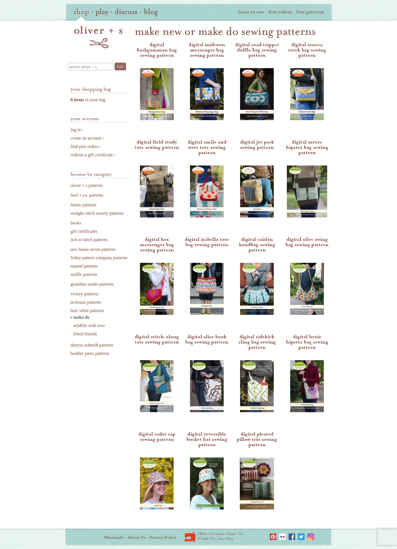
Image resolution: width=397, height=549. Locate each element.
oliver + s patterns (87, 185)
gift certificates (84, 231)
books (76, 223)
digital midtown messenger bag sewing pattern (207, 49)
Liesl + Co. (190, 536)
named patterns (84, 266)
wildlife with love (89, 325)
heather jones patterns (90, 353)
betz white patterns (87, 310)
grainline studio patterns (92, 284)
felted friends (85, 334)
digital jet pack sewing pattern (257, 144)
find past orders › (86, 146)
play (101, 11)
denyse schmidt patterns (92, 345)
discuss (126, 11)
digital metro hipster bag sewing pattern (307, 147)
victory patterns (84, 293)
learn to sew (251, 12)
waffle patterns (84, 274)
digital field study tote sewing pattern (157, 144)
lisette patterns (84, 204)
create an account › (87, 138)
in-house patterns (86, 302)
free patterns (310, 12)
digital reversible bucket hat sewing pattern (206, 439)
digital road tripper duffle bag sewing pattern (257, 49)
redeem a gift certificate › (93, 154)
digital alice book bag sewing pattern (206, 339)
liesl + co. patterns (87, 195)
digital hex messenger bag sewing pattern (157, 244)
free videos (280, 12)
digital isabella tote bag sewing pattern (207, 242)
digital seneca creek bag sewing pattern (307, 49)
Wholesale (114, 537)
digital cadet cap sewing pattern (156, 436)
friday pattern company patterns (99, 257)
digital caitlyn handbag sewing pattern (257, 244)
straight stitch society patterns (97, 213)
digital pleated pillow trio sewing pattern (257, 439)
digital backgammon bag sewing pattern (157, 49)
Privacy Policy (162, 537)
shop (81, 11)
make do (81, 317)
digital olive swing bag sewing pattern (307, 242)
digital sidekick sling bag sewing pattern (257, 341)
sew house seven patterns (93, 249)
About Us (136, 537)
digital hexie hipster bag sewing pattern (307, 341)
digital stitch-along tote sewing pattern (157, 339)
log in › (77, 129)
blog (151, 11)
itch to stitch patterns (89, 239)
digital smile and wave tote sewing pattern (207, 147)
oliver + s (98, 37)
